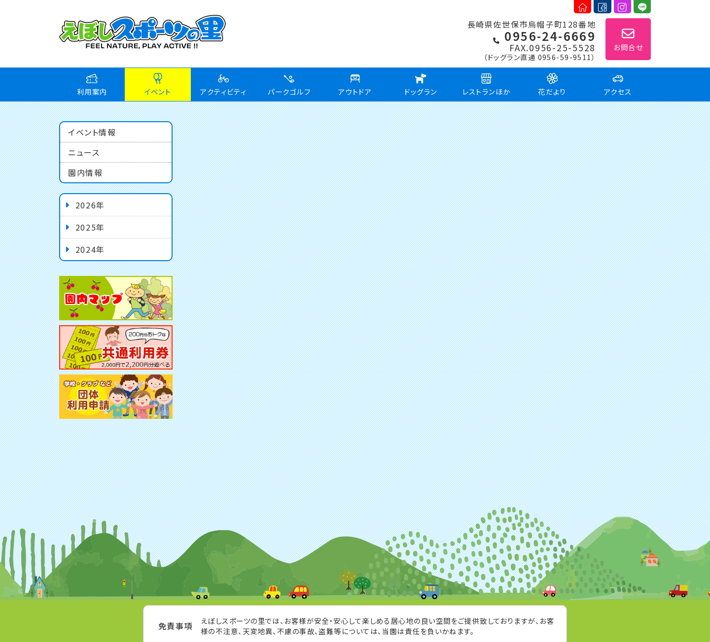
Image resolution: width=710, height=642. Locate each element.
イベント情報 (92, 132)
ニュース (84, 152)
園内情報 (85, 172)
